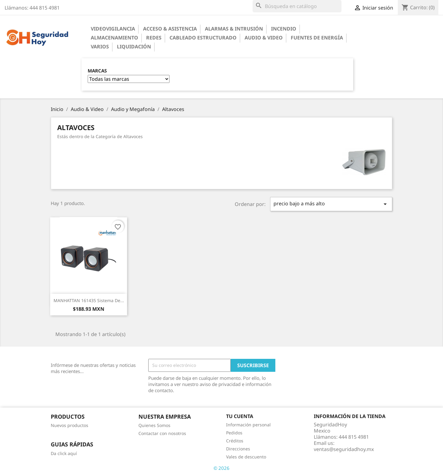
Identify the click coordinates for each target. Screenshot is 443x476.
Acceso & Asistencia (170, 28)
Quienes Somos (154, 425)
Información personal (248, 425)
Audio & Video (264, 37)
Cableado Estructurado (203, 37)
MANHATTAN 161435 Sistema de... (89, 300)
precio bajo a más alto (331, 204)
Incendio (283, 28)
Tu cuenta (239, 416)
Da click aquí (64, 453)
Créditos (234, 441)
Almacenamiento (114, 37)
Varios (100, 46)
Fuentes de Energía (317, 37)
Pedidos (234, 433)
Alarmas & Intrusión (234, 28)
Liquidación (134, 46)
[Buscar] (297, 6)
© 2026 (221, 468)
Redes (154, 37)
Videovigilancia (113, 28)
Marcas (97, 70)
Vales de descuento (246, 457)
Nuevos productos (69, 425)
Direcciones (238, 449)
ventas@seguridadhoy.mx (344, 449)
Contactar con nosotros (162, 433)
